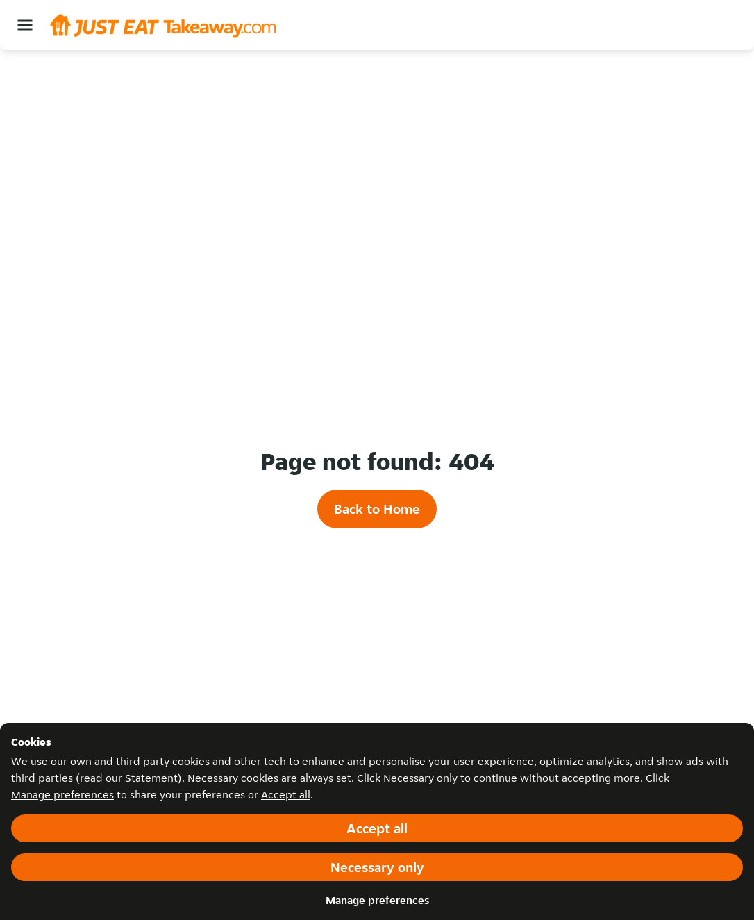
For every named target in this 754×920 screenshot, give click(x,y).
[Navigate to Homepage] (163, 24)
